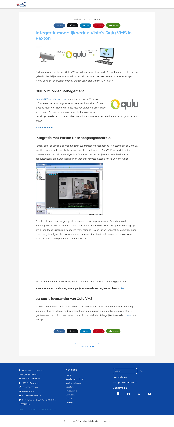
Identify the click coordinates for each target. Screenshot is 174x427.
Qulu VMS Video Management (51, 99)
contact (129, 315)
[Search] (141, 371)
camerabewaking (95, 19)
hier (122, 288)
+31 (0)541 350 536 (30, 387)
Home (154, 4)
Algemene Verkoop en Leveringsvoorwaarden (38, 409)
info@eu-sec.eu (28, 391)
